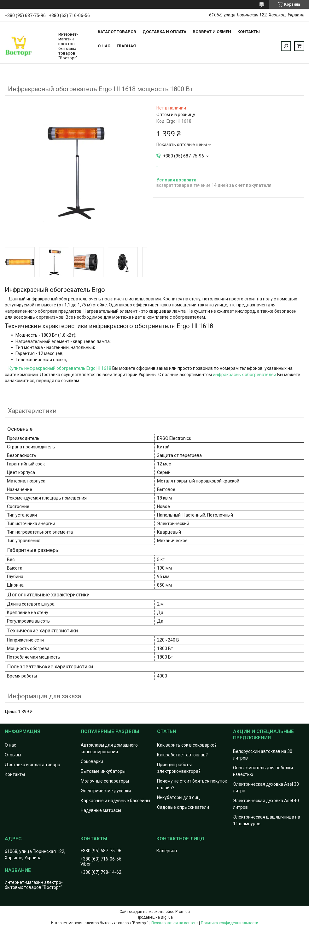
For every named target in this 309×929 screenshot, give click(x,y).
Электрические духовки (106, 790)
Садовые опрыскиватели (183, 807)
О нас (104, 46)
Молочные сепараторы (105, 781)
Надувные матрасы (101, 810)
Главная (126, 46)
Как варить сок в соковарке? (187, 745)
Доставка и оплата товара (32, 764)
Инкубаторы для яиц (178, 797)
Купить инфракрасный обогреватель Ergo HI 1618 (60, 368)
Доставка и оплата (164, 31)
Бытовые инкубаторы (103, 771)
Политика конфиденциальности (229, 923)
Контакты (248, 31)
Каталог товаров (117, 31)
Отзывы (13, 754)
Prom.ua (182, 911)
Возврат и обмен (212, 31)
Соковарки (92, 761)
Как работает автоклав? (182, 754)
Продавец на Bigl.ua (155, 917)
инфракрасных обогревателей (244, 374)
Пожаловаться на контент (174, 923)
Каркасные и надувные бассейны (115, 800)
